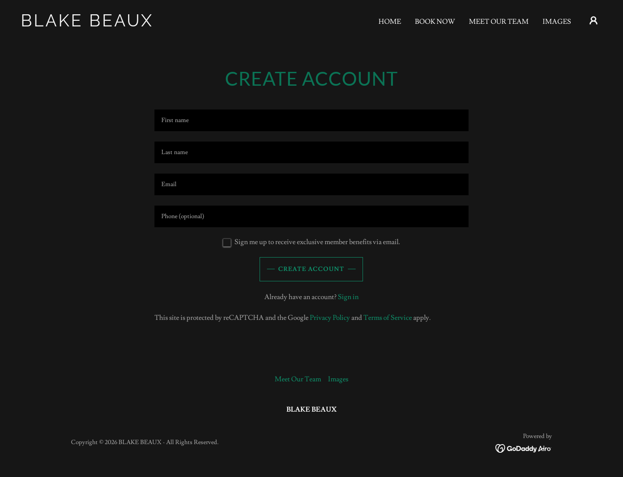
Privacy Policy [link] (330, 317)
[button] (593, 20)
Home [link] (390, 21)
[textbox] (311, 120)
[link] (102, 24)
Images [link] (557, 21)
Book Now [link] (435, 21)
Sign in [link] (348, 297)
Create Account (311, 269)
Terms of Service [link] (387, 317)
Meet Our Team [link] (499, 21)
